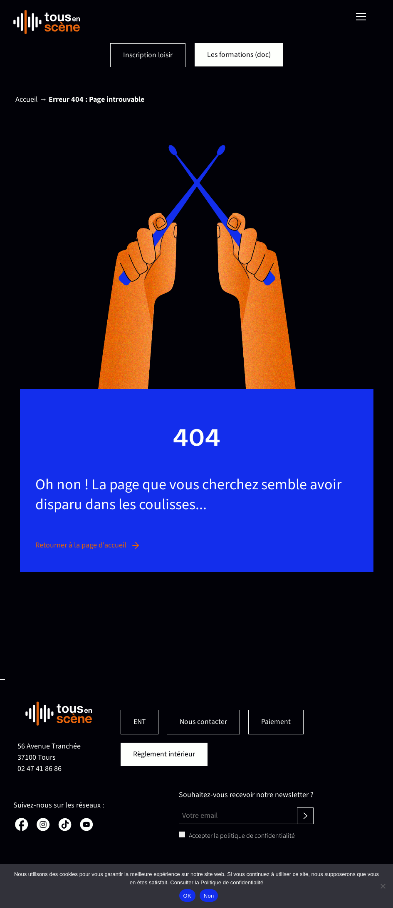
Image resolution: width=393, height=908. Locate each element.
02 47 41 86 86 (39, 769)
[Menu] (361, 16)
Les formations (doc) (239, 55)
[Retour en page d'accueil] (46, 22)
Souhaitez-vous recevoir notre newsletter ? (246, 795)
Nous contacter (204, 722)
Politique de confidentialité (231, 882)
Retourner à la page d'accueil (88, 545)
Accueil (26, 100)
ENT (139, 722)
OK (187, 896)
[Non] (382, 886)
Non (209, 896)
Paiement (277, 722)
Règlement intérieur (164, 754)
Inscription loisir (147, 55)
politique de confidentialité (257, 836)
